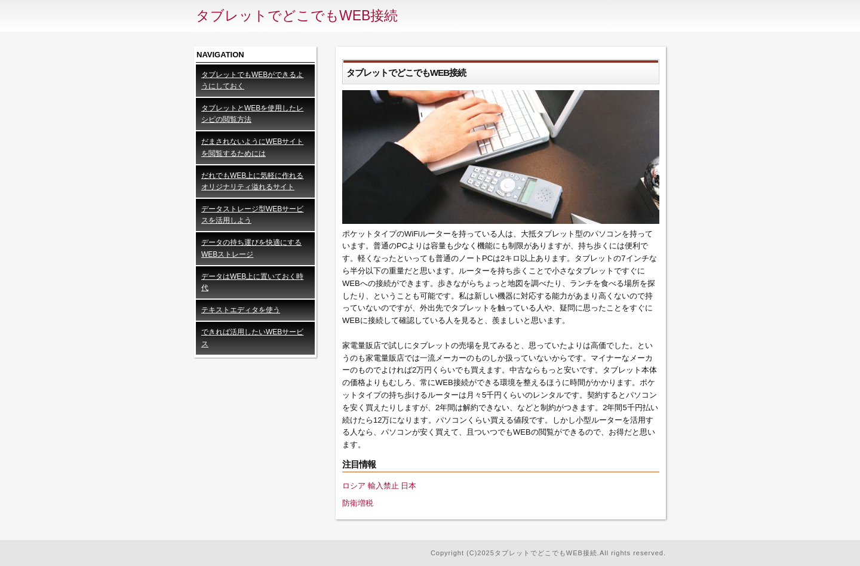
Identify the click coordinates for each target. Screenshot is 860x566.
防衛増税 (357, 503)
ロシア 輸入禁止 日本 (379, 485)
